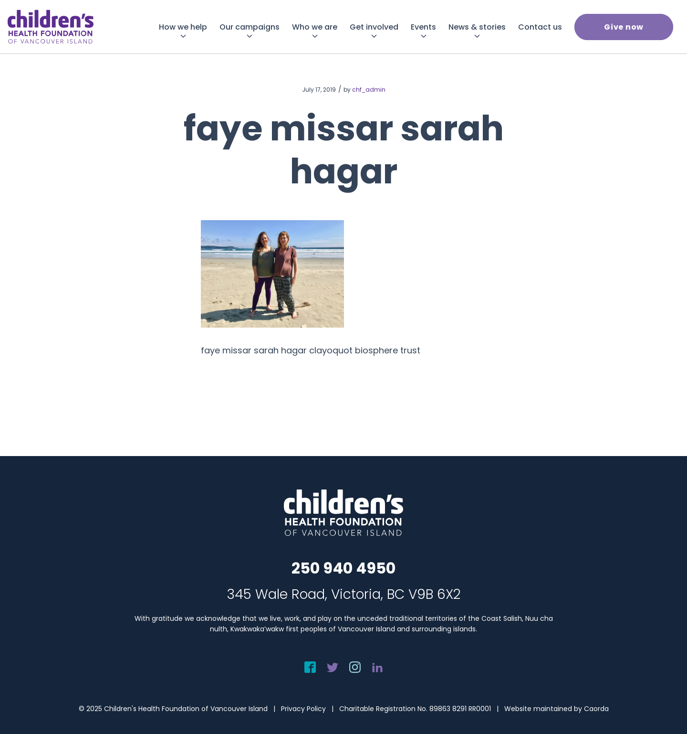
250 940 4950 (343, 568)
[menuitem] (183, 27)
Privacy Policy (303, 708)
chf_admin (368, 89)
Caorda (596, 708)
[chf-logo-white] (51, 27)
